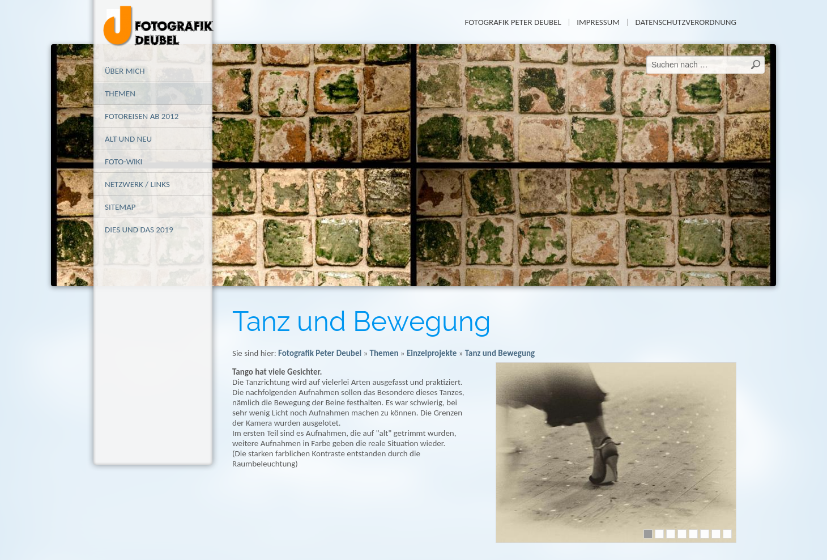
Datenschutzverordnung (685, 22)
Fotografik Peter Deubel (512, 22)
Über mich (125, 71)
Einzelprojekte (432, 353)
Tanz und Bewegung (500, 353)
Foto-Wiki (123, 161)
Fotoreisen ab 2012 (141, 116)
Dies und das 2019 (139, 229)
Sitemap (120, 207)
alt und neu (128, 139)
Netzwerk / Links (137, 184)
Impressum (598, 22)
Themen (120, 93)
